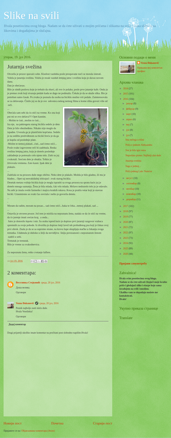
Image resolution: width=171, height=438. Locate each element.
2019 (126, 216)
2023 (126, 238)
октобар (130, 188)
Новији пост (13, 423)
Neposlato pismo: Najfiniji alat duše (143, 155)
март (129, 114)
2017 (126, 206)
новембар (131, 194)
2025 (126, 248)
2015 (126, 93)
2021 (126, 227)
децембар (131, 199)
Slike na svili (31, 15)
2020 (126, 222)
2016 (126, 99)
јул (128, 135)
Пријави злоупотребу (133, 263)
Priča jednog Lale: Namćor (138, 171)
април (129, 119)
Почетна (57, 423)
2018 (126, 211)
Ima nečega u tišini (134, 139)
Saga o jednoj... (133, 166)
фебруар (130, 108)
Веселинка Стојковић (28, 282)
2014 (126, 88)
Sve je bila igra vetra (135, 150)
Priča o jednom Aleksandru (138, 145)
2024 (126, 243)
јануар (129, 103)
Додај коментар (17, 324)
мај (128, 124)
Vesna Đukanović (25, 303)
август (129, 178)
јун (128, 130)
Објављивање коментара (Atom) (38, 430)
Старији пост (102, 423)
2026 (126, 253)
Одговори (21, 292)
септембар (132, 183)
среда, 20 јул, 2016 (50, 282)
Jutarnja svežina (133, 160)
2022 (126, 232)
